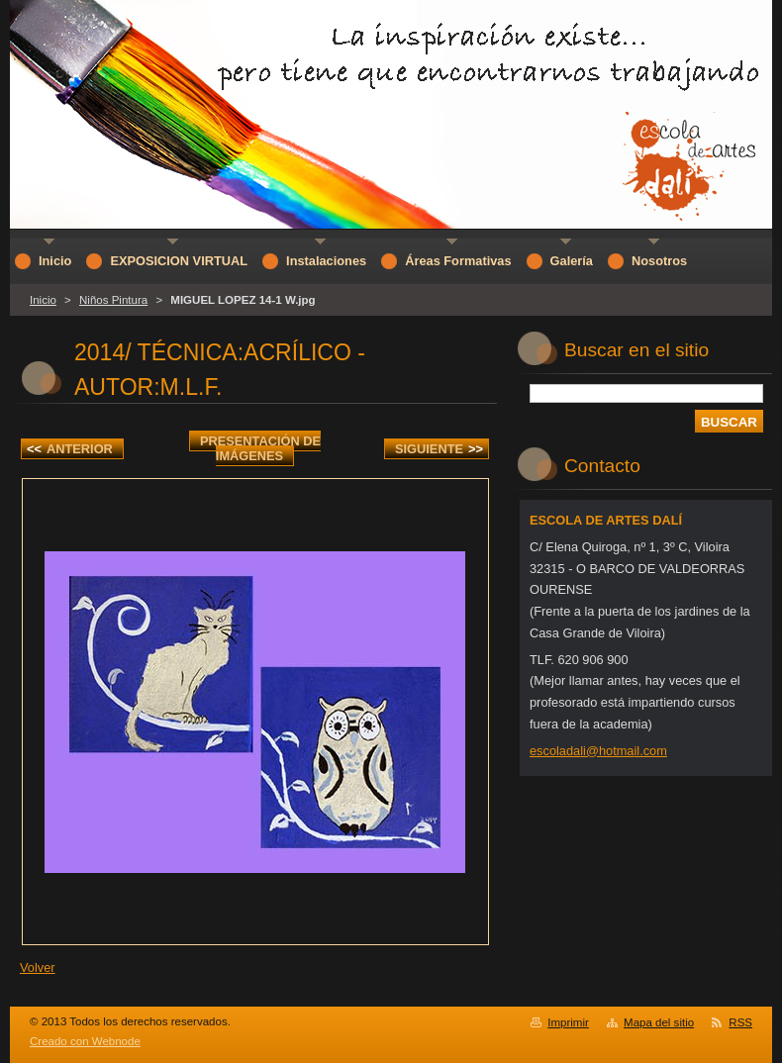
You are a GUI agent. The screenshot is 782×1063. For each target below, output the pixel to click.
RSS (740, 1022)
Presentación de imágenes (260, 448)
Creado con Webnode (85, 1041)
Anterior (70, 448)
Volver (37, 967)
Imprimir (568, 1022)
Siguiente (439, 448)
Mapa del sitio (659, 1022)
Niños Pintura (113, 300)
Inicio (43, 300)
